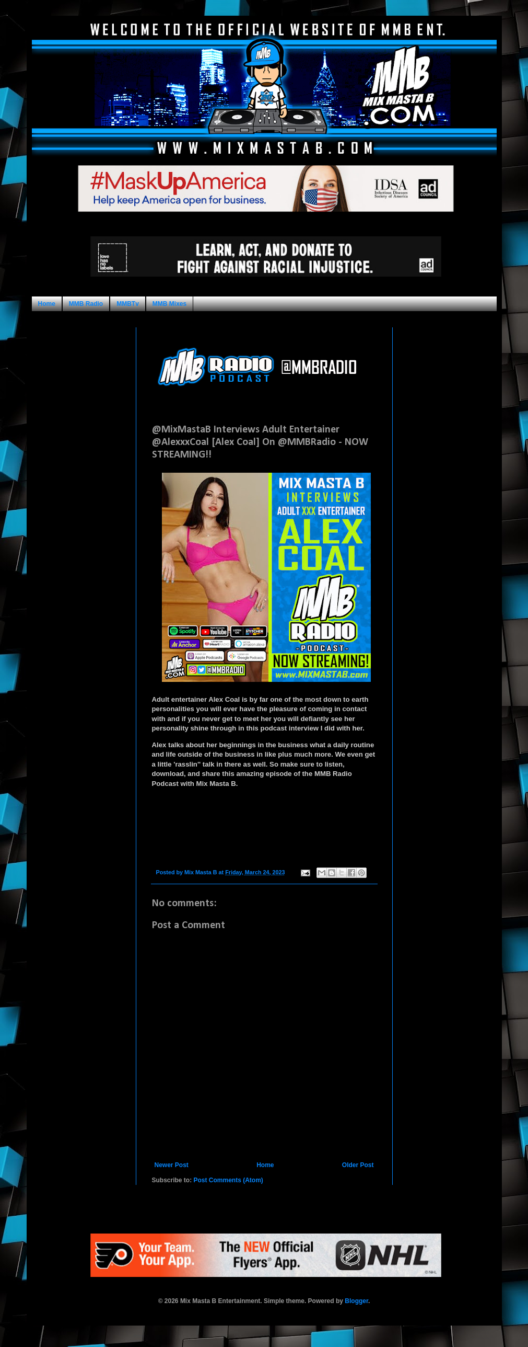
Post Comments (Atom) (228, 1180)
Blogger (356, 1301)
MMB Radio (86, 303)
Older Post (358, 1165)
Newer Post (172, 1165)
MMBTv (127, 303)
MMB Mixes (169, 303)
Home (46, 303)
